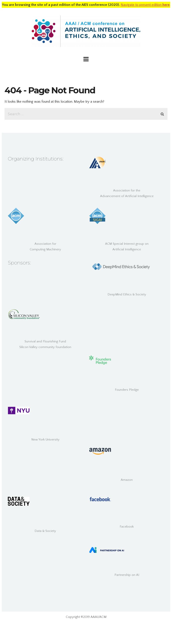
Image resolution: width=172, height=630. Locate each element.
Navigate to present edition (145, 5)
